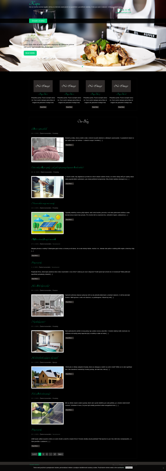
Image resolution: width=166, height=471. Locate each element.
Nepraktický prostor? (38, 321)
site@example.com (123, 12)
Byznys (55, 362)
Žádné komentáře (45, 133)
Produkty (55, 133)
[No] (163, 468)
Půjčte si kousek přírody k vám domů (43, 239)
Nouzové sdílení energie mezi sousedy (42, 203)
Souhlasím (129, 467)
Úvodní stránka (38, 20)
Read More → (69, 145)
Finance (55, 290)
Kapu (34, 3)
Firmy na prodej (36, 262)
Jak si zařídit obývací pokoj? (40, 285)
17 (55, 454)
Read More (30, 53)
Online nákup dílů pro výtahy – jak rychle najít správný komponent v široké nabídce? (57, 167)
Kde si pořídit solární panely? (40, 393)
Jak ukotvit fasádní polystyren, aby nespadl (44, 357)
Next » (60, 454)
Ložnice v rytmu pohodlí (39, 128)
